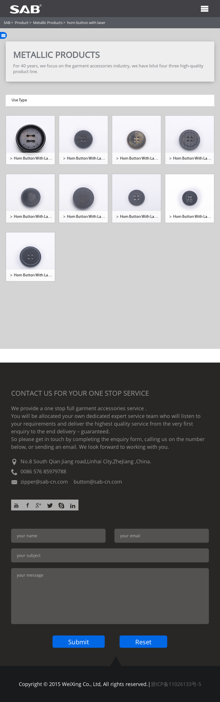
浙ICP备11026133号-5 (176, 684)
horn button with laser (86, 22)
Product (22, 22)
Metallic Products (47, 22)
